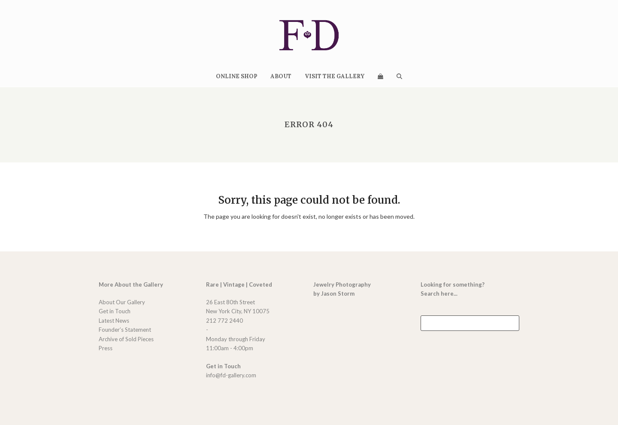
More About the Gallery (131, 284)
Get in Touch (114, 311)
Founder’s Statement (125, 329)
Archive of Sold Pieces (126, 339)
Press (105, 348)
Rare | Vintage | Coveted (239, 284)
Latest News (114, 320)
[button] (380, 76)
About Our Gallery (122, 302)
